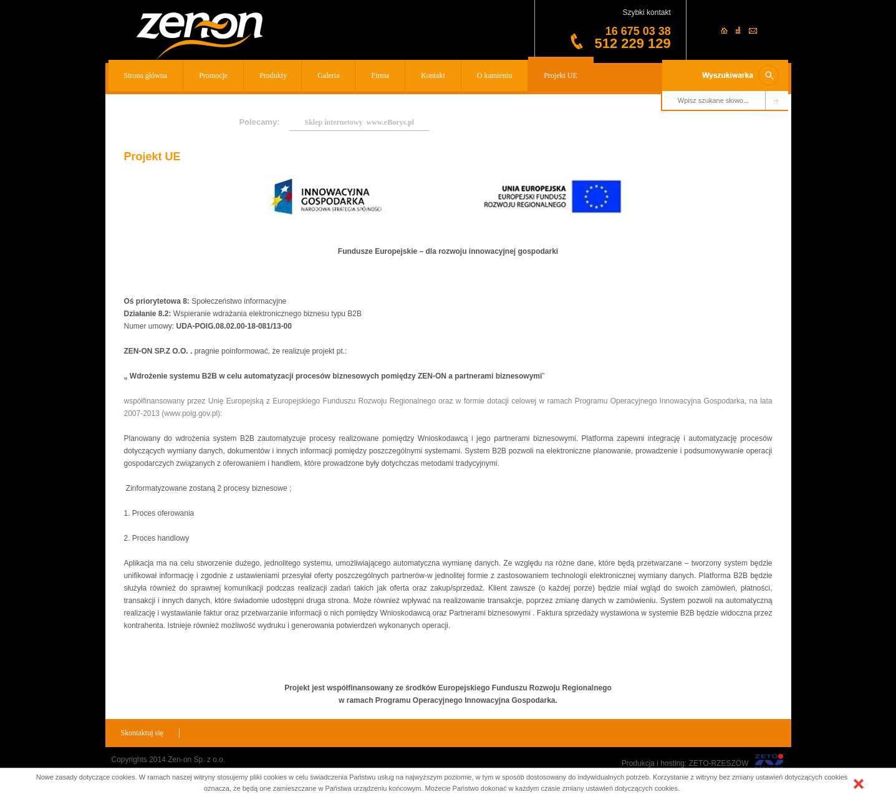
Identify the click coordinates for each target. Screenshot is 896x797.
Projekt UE (560, 75)
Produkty (273, 75)
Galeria (328, 75)
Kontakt (433, 75)
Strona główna (146, 75)
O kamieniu (494, 75)
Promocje (213, 75)
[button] (858, 784)
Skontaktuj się (142, 732)
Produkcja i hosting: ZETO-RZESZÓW (685, 763)
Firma (380, 75)
